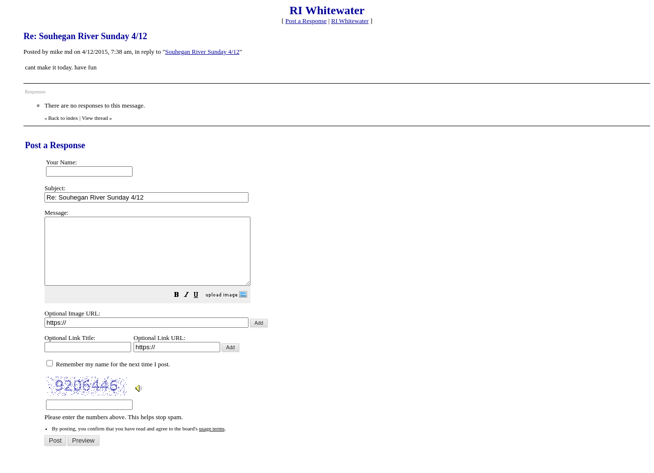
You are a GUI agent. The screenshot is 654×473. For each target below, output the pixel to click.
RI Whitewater (350, 20)
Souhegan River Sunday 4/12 (202, 51)
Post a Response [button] (306, 20)
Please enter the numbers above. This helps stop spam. (343, 321)
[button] (201, 309)
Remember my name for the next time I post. (108, 377)
